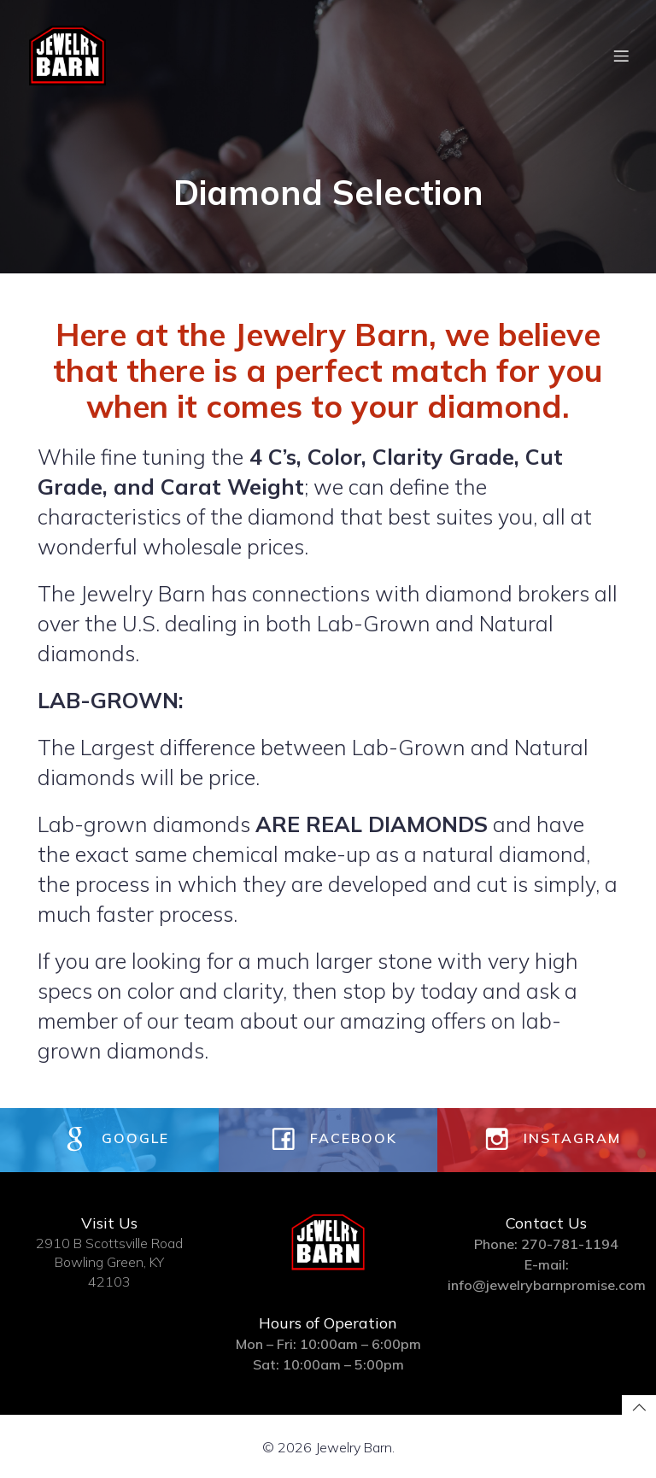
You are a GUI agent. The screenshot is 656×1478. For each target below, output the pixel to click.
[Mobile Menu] (621, 55)
